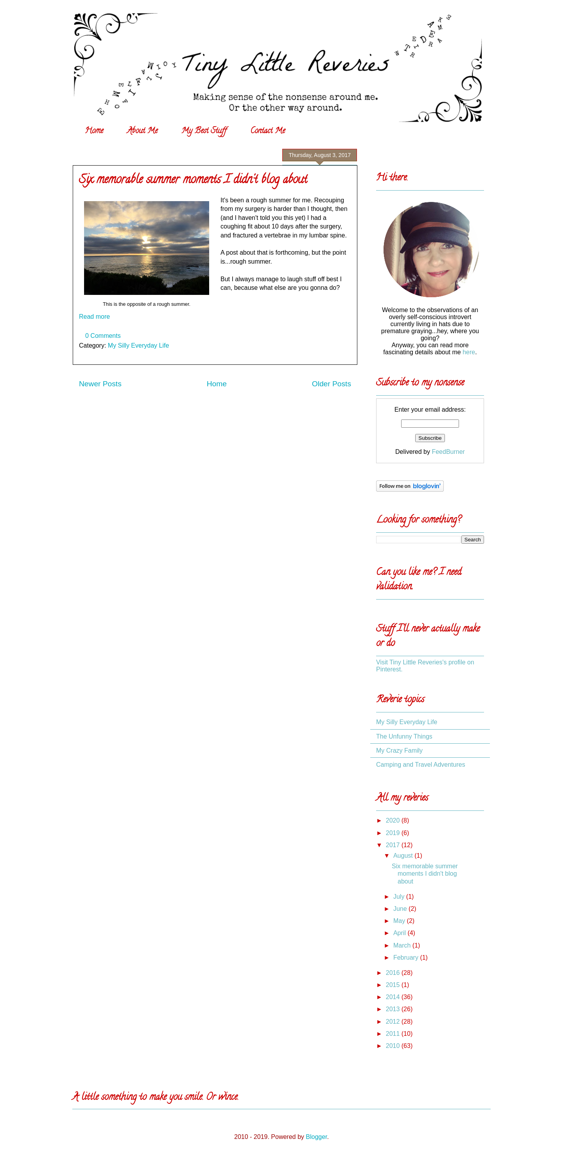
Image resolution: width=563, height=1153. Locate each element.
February (406, 957)
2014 (394, 997)
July (399, 896)
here (469, 352)
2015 (394, 985)
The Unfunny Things (404, 736)
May (400, 920)
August (403, 855)
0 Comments (103, 335)
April (400, 933)
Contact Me (267, 131)
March (402, 945)
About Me (142, 131)
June (401, 908)
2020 (394, 820)
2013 (394, 1009)
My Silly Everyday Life (138, 345)
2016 (394, 972)
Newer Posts (100, 384)
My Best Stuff (203, 131)
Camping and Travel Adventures (420, 764)
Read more (94, 316)
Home (94, 131)
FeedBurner (448, 451)
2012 (394, 1021)
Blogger (316, 1136)
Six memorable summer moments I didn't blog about (193, 180)
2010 (394, 1045)
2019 (394, 833)
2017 (394, 845)
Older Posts (331, 384)
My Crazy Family (399, 750)
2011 (394, 1033)
